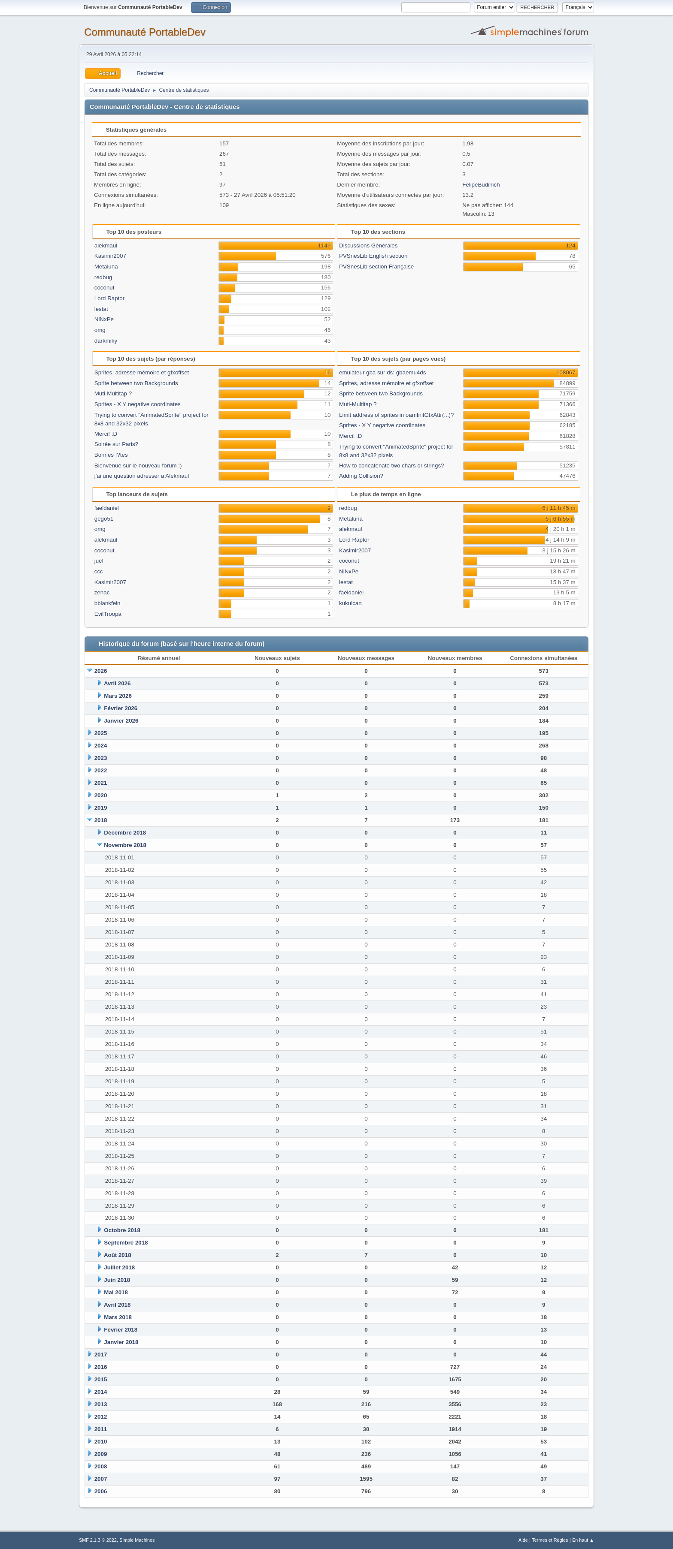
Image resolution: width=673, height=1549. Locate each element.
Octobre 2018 (122, 1230)
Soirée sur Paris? (116, 444)
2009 (100, 1454)
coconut (104, 287)
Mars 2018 (117, 1317)
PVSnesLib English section (373, 256)
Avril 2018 (117, 1305)
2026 (100, 671)
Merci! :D (105, 434)
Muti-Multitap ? (113, 393)
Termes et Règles (550, 1540)
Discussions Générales (368, 245)
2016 (100, 1367)
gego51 (103, 518)
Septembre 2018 (126, 1242)
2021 (100, 783)
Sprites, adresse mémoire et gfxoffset (141, 372)
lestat (101, 309)
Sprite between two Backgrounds (136, 383)
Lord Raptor (109, 298)
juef (99, 561)
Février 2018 (120, 1329)
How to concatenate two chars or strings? (391, 465)
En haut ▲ (583, 1540)
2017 (100, 1354)
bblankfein (107, 603)
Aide (523, 1540)
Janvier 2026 (121, 720)
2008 (100, 1466)
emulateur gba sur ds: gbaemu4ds (382, 372)
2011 (100, 1429)
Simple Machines (137, 1540)
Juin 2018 (117, 1280)
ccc (98, 571)
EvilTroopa (107, 614)
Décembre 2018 (125, 832)
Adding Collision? (361, 476)
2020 (100, 795)
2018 (100, 820)
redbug (103, 277)
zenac (102, 592)
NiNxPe (104, 319)
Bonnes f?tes (111, 455)
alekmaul (105, 245)
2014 (100, 1392)
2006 (100, 1491)
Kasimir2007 (110, 256)
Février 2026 (120, 708)
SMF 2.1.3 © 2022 (98, 1540)
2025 (100, 733)
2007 (100, 1479)
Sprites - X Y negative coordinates (137, 404)
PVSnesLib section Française (376, 266)
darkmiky (105, 341)
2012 (100, 1416)
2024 (100, 745)
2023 (100, 758)
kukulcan (350, 603)
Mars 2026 (117, 696)
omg (100, 330)
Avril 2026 (117, 683)
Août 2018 (117, 1255)
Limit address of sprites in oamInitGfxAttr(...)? (396, 415)
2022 (100, 770)
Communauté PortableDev (145, 32)
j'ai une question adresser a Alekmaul (141, 476)
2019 (100, 808)
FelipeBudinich (481, 184)
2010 (100, 1441)
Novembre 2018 (125, 845)
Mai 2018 (116, 1292)
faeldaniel (106, 508)
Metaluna (106, 266)
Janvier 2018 (121, 1342)
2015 (100, 1379)
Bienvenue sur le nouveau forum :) (138, 465)
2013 (100, 1404)
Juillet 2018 (119, 1267)
